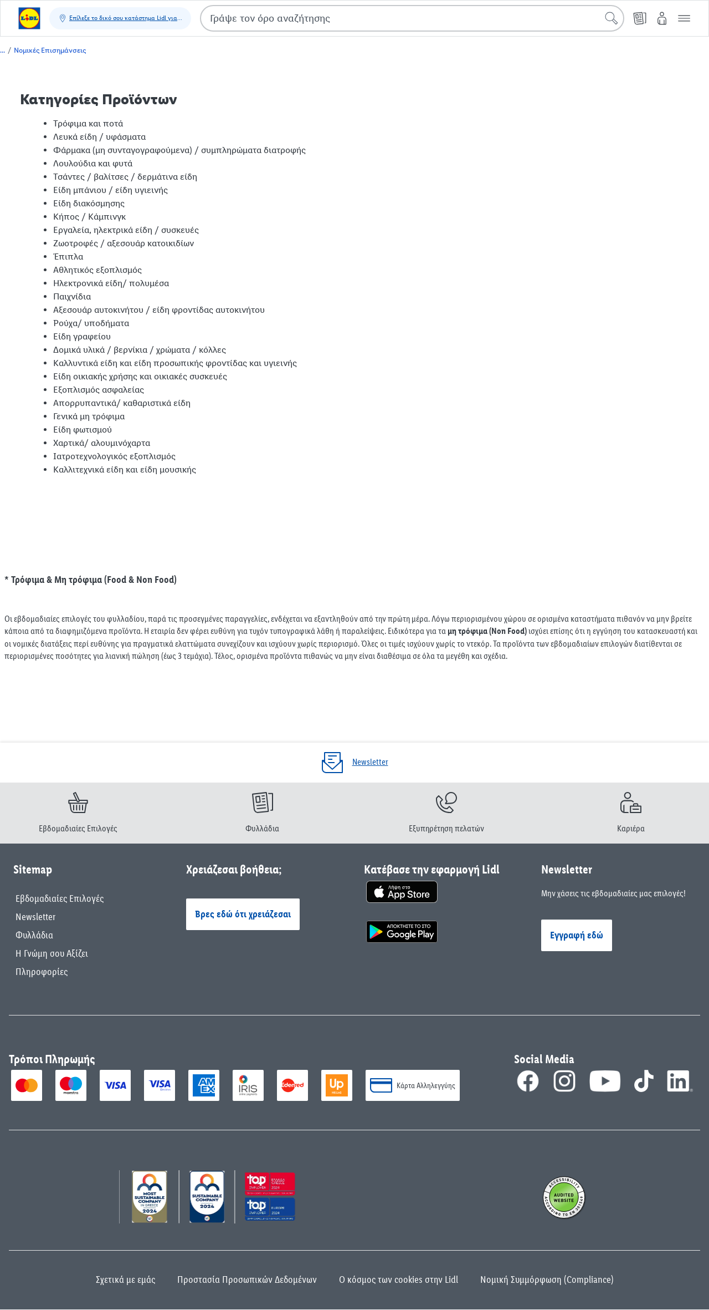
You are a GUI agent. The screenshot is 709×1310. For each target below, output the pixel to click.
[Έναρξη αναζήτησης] (611, 18)
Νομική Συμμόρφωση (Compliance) (547, 1279)
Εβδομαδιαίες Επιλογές (60, 898)
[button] (684, 18)
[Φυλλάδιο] (639, 18)
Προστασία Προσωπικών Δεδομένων (247, 1279)
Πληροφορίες (42, 972)
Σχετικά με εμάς (125, 1279)
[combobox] (412, 18)
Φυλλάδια (34, 935)
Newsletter (35, 917)
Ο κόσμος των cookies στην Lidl (398, 1279)
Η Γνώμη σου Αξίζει (52, 953)
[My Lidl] (662, 18)
